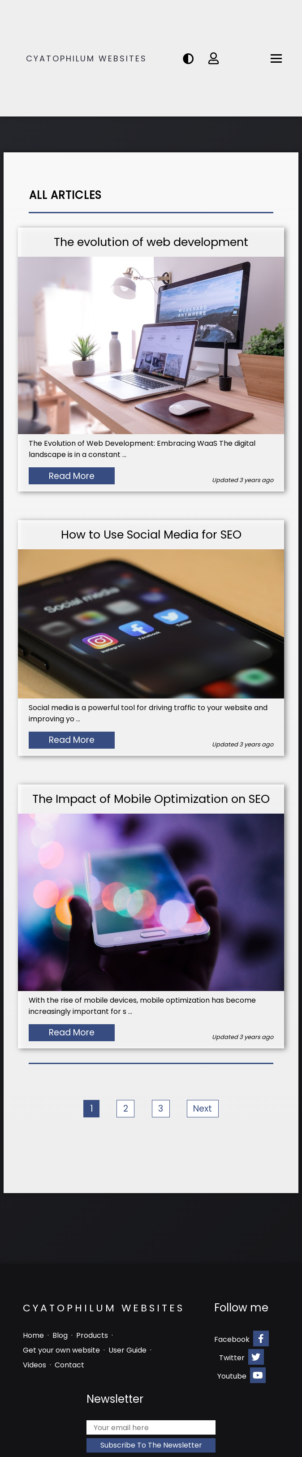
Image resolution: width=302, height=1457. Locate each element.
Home (33, 1335)
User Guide (127, 1350)
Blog (60, 1335)
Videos (34, 1365)
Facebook (241, 1338)
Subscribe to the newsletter (151, 1445)
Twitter (241, 1357)
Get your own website (61, 1350)
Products (92, 1335)
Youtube (241, 1375)
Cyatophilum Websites (86, 58)
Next (202, 1109)
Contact (69, 1365)
